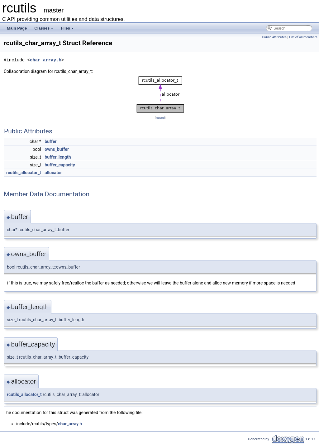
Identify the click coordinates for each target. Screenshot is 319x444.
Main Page (17, 28)
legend (159, 117)
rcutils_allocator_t (23, 172)
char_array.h (45, 60)
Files (67, 28)
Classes (43, 28)
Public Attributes (274, 37)
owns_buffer (57, 149)
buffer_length (58, 157)
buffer (50, 141)
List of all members (303, 37)
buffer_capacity (60, 164)
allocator (53, 172)
